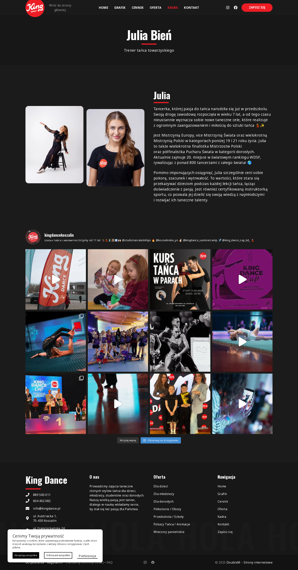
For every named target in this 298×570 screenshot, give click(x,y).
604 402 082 (42, 501)
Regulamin (55, 562)
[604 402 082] (29, 501)
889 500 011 (42, 495)
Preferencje (87, 556)
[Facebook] (153, 562)
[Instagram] (145, 562)
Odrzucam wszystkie (58, 555)
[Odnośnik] (227, 7)
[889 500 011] (29, 494)
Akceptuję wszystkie (25, 555)
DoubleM (233, 562)
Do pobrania (34, 562)
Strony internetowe (258, 562)
